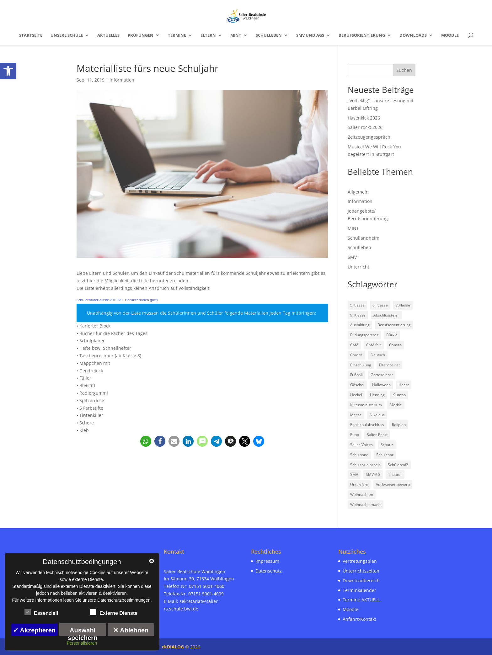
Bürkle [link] (392, 335)
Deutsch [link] (378, 355)
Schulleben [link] (269, 35)
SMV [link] (352, 257)
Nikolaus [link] (377, 415)
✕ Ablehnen (130, 630)
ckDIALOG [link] (173, 647)
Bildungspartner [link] (364, 335)
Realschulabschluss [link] (367, 424)
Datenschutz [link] (268, 571)
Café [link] (354, 345)
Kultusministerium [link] (366, 404)
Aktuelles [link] (108, 35)
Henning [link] (377, 394)
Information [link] (122, 80)
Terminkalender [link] (359, 590)
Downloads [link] (413, 35)
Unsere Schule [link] (67, 35)
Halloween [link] (381, 384)
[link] (8, 71)
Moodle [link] (450, 35)
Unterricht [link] (358, 267)
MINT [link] (235, 35)
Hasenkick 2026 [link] (364, 118)
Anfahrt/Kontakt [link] (359, 619)
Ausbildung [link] (360, 325)
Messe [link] (356, 415)
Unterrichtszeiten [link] (361, 571)
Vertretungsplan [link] (360, 561)
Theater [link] (395, 474)
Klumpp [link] (399, 394)
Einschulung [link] (360, 365)
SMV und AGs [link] (310, 35)
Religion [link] (399, 424)
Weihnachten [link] (361, 494)
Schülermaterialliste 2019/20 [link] (99, 299)
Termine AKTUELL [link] (361, 600)
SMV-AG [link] (373, 474)
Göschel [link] (357, 384)
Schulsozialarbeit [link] (365, 464)
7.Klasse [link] (403, 305)
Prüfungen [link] (140, 35)
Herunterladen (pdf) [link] (141, 299)
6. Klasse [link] (380, 305)
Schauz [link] (387, 444)
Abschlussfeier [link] (386, 315)
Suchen (404, 70)
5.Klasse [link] (357, 305)
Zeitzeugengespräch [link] (369, 137)
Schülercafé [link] (398, 464)
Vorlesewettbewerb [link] (393, 484)
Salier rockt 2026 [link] (365, 127)
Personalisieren (82, 643)
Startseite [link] (30, 35)
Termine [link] (177, 35)
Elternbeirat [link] (389, 365)
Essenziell (41, 612)
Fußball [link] (356, 374)
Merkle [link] (396, 404)
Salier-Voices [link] (361, 444)
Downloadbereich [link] (361, 580)
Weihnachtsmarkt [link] (365, 504)
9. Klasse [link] (358, 315)
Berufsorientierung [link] (362, 35)
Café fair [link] (373, 345)
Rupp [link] (354, 434)
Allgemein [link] (358, 192)
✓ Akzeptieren (34, 630)
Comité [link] (356, 355)
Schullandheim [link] (363, 238)
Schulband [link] (359, 454)
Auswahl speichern (82, 631)
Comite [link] (395, 345)
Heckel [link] (356, 394)
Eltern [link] (208, 35)
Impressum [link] (267, 561)
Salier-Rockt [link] (377, 434)
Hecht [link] (403, 384)
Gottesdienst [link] (382, 374)
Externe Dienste (113, 612)
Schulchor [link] (384, 454)
